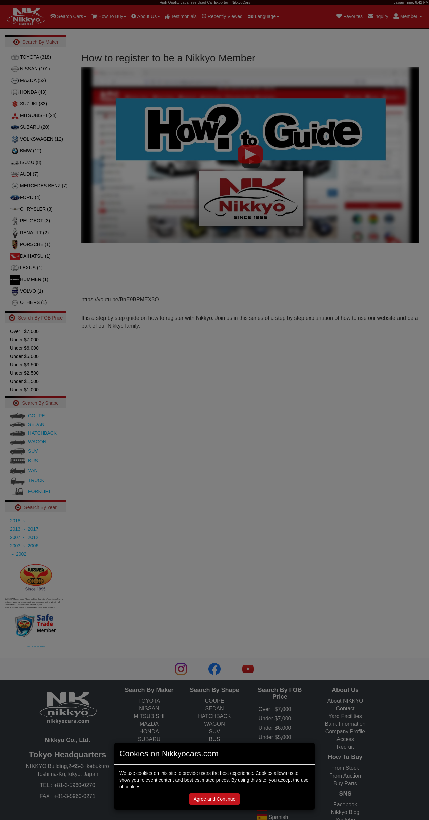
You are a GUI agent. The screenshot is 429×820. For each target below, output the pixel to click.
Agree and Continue (215, 799)
